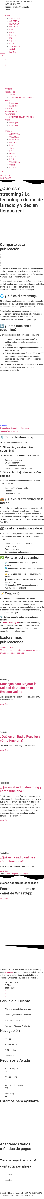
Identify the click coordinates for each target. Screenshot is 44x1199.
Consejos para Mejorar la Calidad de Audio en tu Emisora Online (18, 688)
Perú (11, 29)
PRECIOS (8, 89)
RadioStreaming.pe (11, 623)
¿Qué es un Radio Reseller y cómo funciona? (20, 738)
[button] (22, 254)
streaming (9, 972)
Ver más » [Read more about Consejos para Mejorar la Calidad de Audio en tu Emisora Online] (4, 704)
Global (12, 49)
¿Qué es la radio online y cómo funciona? (18, 859)
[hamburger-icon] (2, 13)
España (12, 41)
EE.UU (11, 43)
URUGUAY (13, 27)
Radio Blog (13, 106)
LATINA (12, 52)
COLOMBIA (14, 21)
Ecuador (12, 35)
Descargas (13, 103)
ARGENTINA (14, 18)
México (12, 38)
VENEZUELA (14, 46)
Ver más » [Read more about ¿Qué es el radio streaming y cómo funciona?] (4, 820)
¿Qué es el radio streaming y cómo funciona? (20, 789)
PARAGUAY (14, 24)
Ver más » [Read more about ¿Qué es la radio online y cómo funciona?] (4, 871)
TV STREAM (10, 95)
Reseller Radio (11, 92)
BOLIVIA (8, 15)
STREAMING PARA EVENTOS (21, 97)
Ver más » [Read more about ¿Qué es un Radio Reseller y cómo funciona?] (4, 750)
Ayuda (7, 100)
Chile (11, 32)
